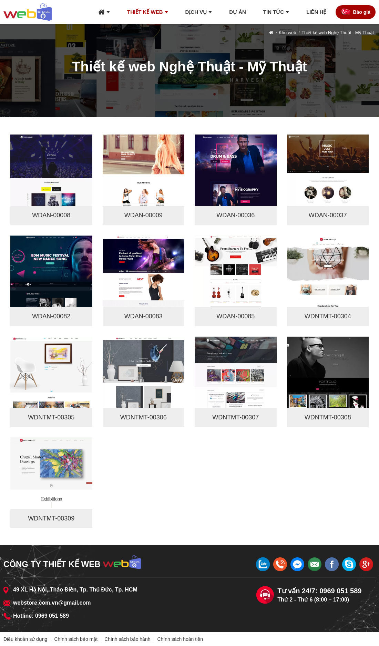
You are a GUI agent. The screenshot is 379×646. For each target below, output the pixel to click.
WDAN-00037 (328, 215)
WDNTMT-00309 (51, 518)
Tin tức (273, 12)
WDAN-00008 (51, 215)
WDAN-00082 (51, 316)
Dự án (237, 12)
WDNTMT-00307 (235, 417)
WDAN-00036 (235, 215)
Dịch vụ (196, 12)
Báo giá (361, 12)
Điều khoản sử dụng (25, 639)
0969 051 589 (52, 616)
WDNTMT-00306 (143, 417)
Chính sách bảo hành (127, 639)
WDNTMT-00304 (328, 316)
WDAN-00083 (143, 316)
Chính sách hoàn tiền (180, 639)
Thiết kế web (145, 12)
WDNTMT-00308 (328, 417)
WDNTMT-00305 (51, 417)
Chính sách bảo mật (76, 639)
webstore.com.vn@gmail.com (52, 603)
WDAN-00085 (235, 316)
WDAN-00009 (143, 215)
